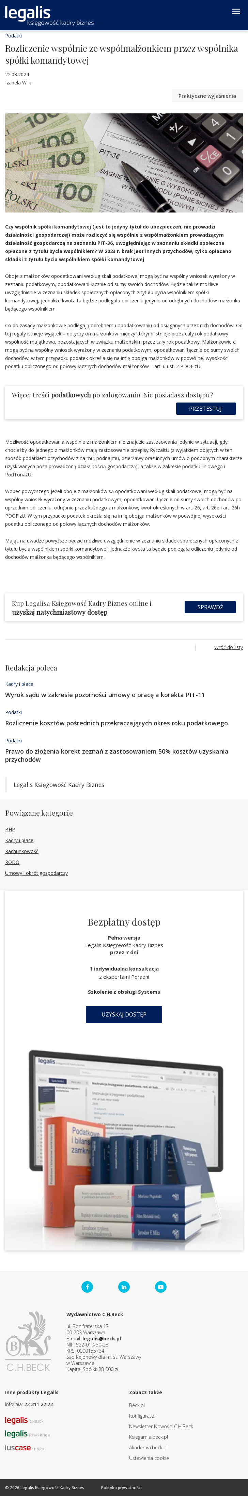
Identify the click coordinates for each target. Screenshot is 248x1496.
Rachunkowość (21, 851)
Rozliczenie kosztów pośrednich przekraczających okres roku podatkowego (116, 723)
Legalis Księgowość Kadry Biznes (59, 785)
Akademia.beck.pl (148, 1447)
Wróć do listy (228, 647)
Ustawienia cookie (149, 1458)
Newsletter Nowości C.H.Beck (161, 1426)
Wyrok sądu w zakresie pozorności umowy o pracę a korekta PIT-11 (105, 695)
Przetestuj (206, 408)
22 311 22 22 (38, 1404)
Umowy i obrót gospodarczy (36, 873)
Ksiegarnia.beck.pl (148, 1437)
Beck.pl (137, 1405)
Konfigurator (142, 1416)
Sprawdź (210, 607)
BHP (10, 829)
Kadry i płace (19, 684)
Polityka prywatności (121, 1488)
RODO (12, 862)
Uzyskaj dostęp (124, 1014)
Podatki (13, 35)
